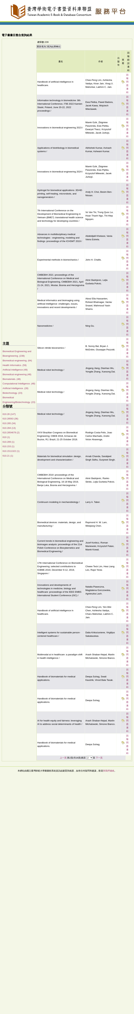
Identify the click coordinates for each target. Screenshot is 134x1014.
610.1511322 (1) (11, 451)
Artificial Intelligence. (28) (15, 388)
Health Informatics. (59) (15, 365)
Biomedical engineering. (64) (17, 360)
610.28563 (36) (10, 418)
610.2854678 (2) (11, 432)
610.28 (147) (9, 414)
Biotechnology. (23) (12, 393)
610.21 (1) (8, 455)
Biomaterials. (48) (12, 379)
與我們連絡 (108, 770)
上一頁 (63, 757)
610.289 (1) (8, 442)
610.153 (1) (8, 446)
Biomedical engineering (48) (17, 374)
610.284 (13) (9, 428)
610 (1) (6, 437)
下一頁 (99, 757)
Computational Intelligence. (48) (19, 383)
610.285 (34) (9, 423)
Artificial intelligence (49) (15, 369)
